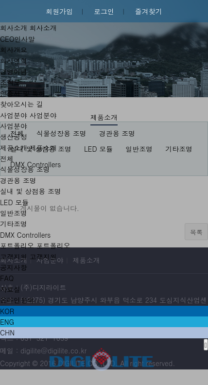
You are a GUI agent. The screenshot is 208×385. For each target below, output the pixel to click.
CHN (7, 332)
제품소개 (13, 148)
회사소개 (13, 28)
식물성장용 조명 (25, 169)
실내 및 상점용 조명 (30, 191)
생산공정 (13, 136)
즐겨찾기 (148, 11)
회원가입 (59, 11)
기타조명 (13, 223)
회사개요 (13, 49)
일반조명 (13, 213)
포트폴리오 (17, 245)
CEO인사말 (17, 39)
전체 (7, 158)
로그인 (104, 11)
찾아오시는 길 (21, 104)
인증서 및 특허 (22, 93)
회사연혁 (13, 61)
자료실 (10, 289)
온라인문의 (17, 300)
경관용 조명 (18, 180)
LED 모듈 (14, 202)
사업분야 (13, 115)
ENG (7, 322)
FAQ (7, 278)
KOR (7, 311)
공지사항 (13, 267)
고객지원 (13, 257)
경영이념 (13, 71)
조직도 (10, 82)
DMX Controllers (25, 235)
